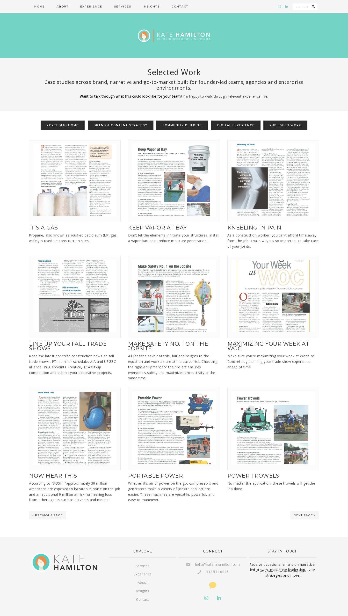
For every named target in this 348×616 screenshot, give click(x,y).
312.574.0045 (217, 562)
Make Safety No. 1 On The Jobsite (168, 336)
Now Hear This (53, 466)
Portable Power (155, 466)
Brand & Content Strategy (120, 115)
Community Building (182, 115)
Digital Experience (235, 115)
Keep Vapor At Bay (157, 218)
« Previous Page (47, 505)
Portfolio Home (63, 115)
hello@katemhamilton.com (217, 554)
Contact (142, 589)
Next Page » (305, 505)
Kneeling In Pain (254, 218)
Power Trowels (253, 466)
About (143, 573)
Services (143, 556)
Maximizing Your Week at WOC (268, 336)
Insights (142, 581)
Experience (143, 564)
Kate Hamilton (174, 30)
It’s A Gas (43, 218)
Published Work (285, 115)
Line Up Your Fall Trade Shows (68, 336)
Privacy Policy (226, 609)
